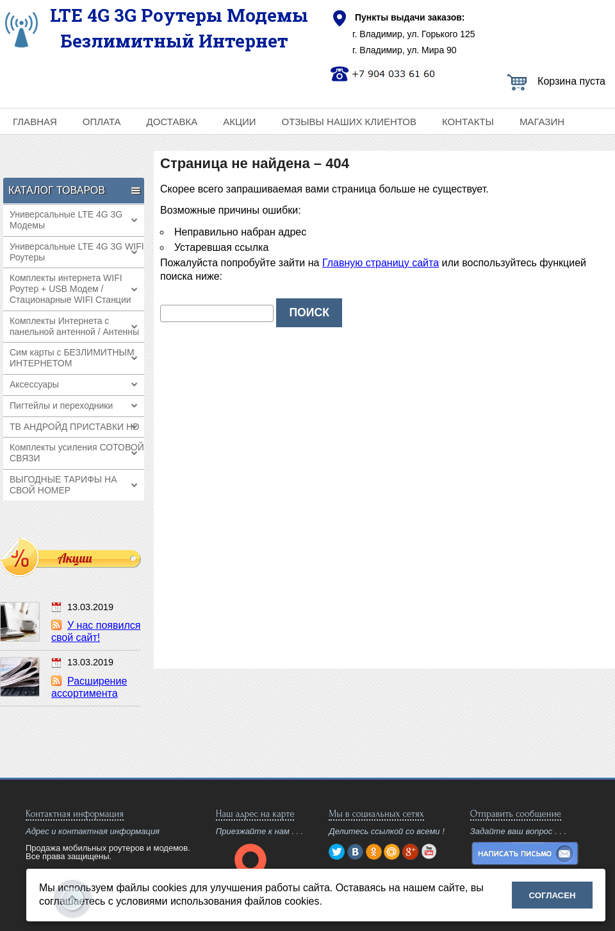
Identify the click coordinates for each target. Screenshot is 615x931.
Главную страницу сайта (380, 262)
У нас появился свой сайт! (95, 631)
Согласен (552, 895)
